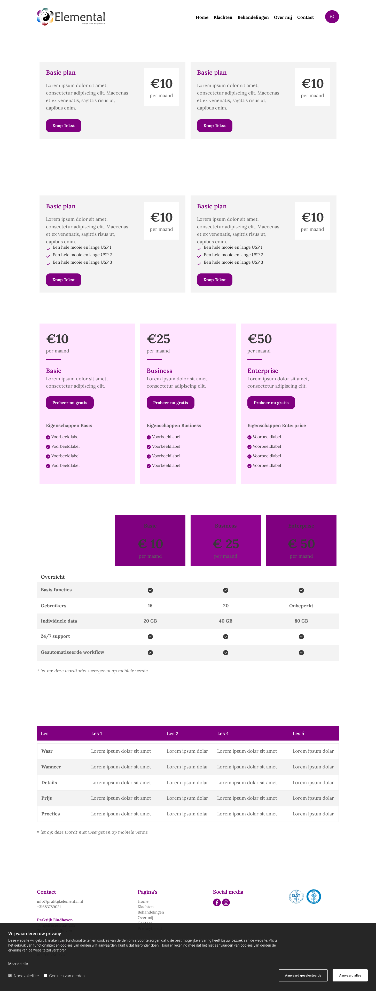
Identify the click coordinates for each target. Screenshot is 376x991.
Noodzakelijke (23, 975)
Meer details (18, 964)
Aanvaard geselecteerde (303, 975)
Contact (305, 17)
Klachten (223, 17)
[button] (332, 16)
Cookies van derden (64, 975)
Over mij (283, 17)
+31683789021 (49, 906)
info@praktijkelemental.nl (60, 901)
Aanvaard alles (350, 975)
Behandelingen (253, 17)
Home (202, 17)
